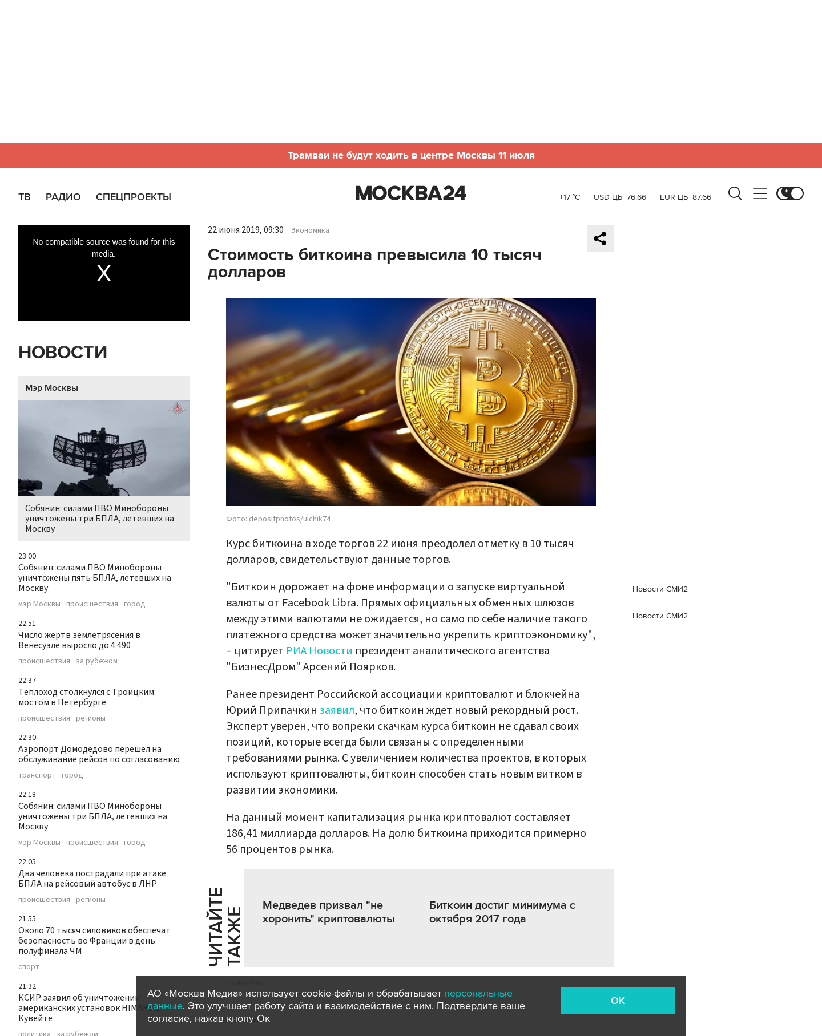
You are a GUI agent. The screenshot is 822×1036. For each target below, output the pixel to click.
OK (618, 1000)
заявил (337, 710)
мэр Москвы (39, 604)
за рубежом (97, 661)
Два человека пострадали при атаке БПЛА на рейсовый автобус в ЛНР (92, 878)
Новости (62, 353)
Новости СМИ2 (660, 589)
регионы (91, 718)
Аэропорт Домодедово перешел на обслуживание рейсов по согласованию (99, 754)
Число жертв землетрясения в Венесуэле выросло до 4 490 (79, 640)
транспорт (37, 775)
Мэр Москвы (51, 388)
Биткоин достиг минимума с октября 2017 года (502, 912)
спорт (28, 967)
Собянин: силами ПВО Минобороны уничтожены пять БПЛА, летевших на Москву (94, 577)
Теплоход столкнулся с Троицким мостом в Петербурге (86, 697)
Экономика (310, 230)
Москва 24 (411, 193)
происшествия (92, 604)
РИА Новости (319, 651)
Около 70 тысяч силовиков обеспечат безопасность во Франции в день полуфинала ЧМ (94, 940)
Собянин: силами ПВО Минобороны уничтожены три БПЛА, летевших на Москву (104, 467)
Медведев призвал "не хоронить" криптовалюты (329, 912)
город (135, 604)
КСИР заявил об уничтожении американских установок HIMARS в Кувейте (89, 1008)
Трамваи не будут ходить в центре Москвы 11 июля (411, 155)
